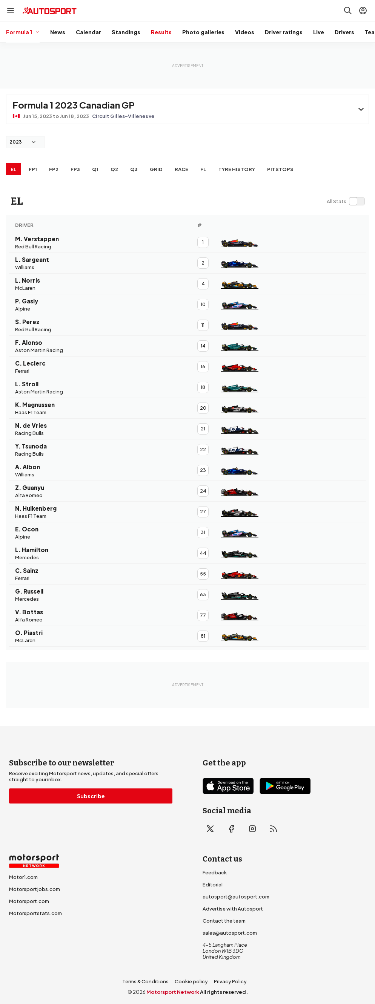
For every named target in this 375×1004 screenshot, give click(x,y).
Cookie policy (191, 981)
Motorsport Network (172, 992)
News (57, 32)
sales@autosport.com (230, 933)
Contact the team (224, 921)
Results (161, 32)
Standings (126, 32)
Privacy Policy (230, 981)
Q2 (114, 169)
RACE (181, 169)
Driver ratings (284, 32)
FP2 (53, 169)
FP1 (33, 169)
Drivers (344, 32)
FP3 (75, 169)
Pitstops (280, 169)
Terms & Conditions (145, 981)
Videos (244, 32)
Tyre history (236, 169)
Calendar (88, 32)
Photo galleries (203, 32)
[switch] (345, 201)
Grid (156, 169)
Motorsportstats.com (35, 913)
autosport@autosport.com (236, 897)
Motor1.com (23, 877)
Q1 (95, 169)
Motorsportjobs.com (34, 889)
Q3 (134, 169)
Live (318, 32)
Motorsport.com (29, 901)
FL (203, 169)
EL (14, 169)
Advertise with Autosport (233, 909)
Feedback (215, 872)
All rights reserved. (224, 992)
